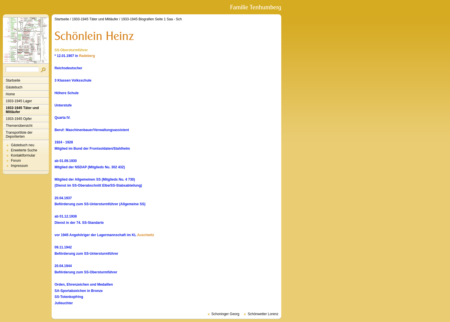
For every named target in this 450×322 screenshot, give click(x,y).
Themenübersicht (19, 126)
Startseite (13, 80)
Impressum (19, 166)
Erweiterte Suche (24, 150)
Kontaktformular (23, 155)
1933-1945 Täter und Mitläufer (22, 110)
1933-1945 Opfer (19, 119)
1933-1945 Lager (19, 101)
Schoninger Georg (225, 314)
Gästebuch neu (22, 145)
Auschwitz (145, 235)
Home (10, 94)
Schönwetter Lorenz (263, 314)
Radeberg (87, 56)
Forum (16, 161)
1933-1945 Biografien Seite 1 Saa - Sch (151, 19)
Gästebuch (14, 87)
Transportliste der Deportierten (19, 135)
